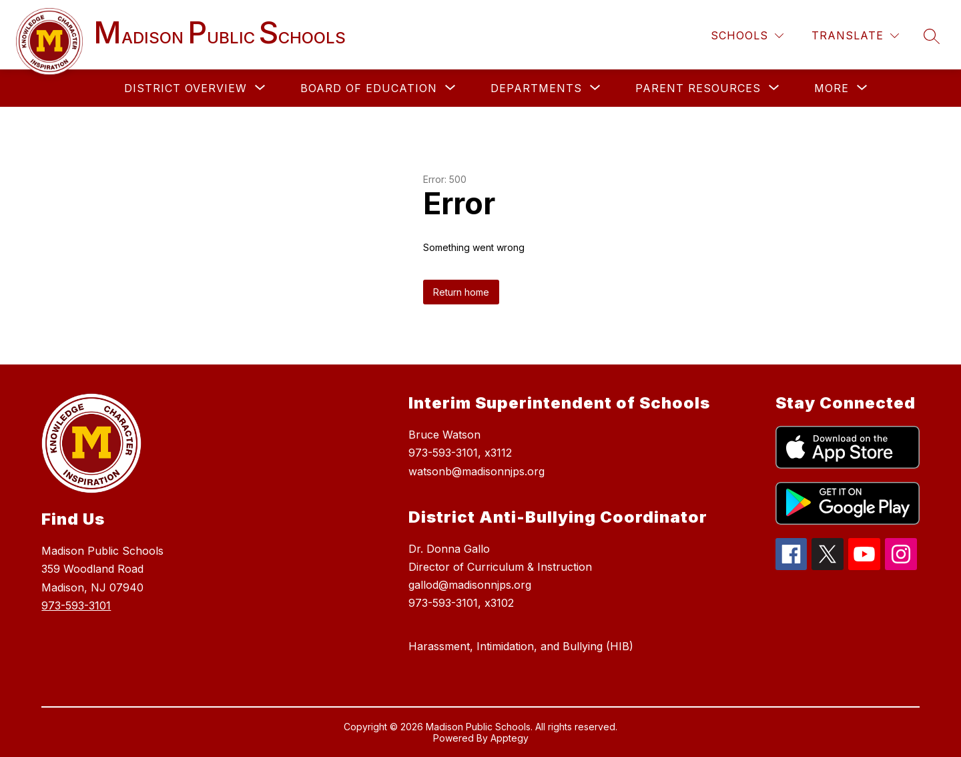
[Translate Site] (855, 35)
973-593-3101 (76, 605)
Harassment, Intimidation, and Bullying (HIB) (520, 646)
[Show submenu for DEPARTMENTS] (536, 88)
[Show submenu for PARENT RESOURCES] (698, 88)
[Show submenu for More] (831, 88)
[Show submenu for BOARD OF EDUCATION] (368, 88)
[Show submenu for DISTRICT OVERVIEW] (185, 88)
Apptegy (510, 738)
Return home (461, 292)
